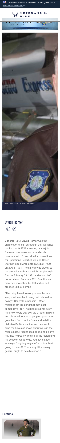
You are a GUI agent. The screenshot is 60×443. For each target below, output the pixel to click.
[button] (14, 5)
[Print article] (8, 229)
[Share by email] (14, 229)
